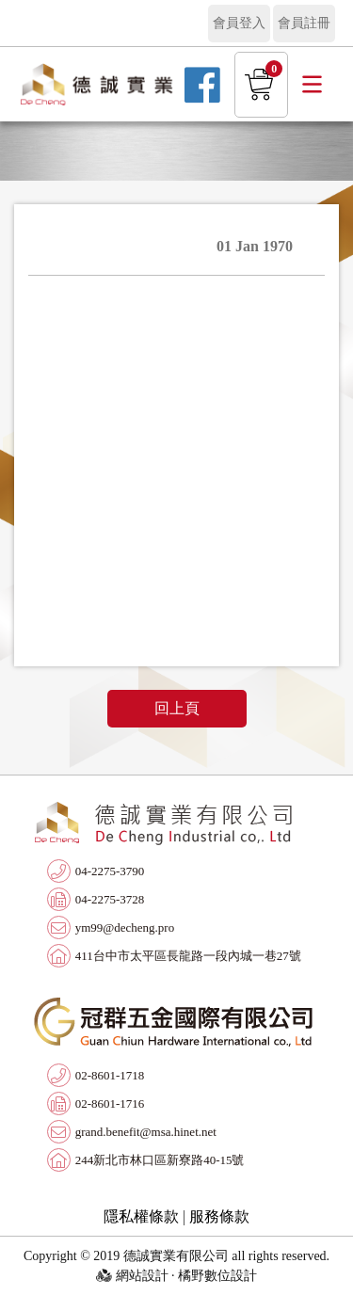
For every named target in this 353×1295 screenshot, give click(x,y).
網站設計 (142, 1276)
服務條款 (219, 1216)
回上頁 (177, 708)
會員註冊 (304, 23)
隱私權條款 (141, 1216)
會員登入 (239, 23)
